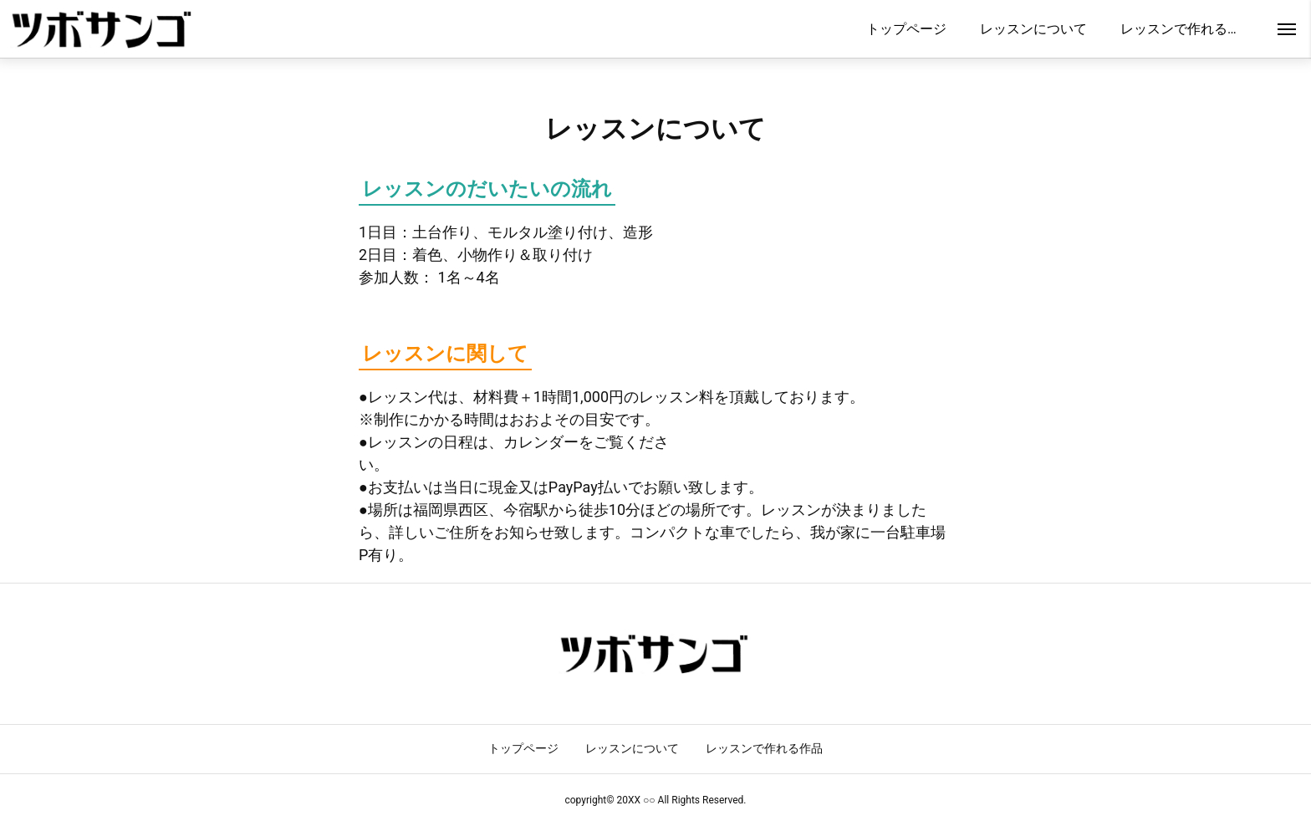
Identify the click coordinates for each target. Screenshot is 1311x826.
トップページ (523, 748)
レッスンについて (632, 748)
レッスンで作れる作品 (764, 748)
